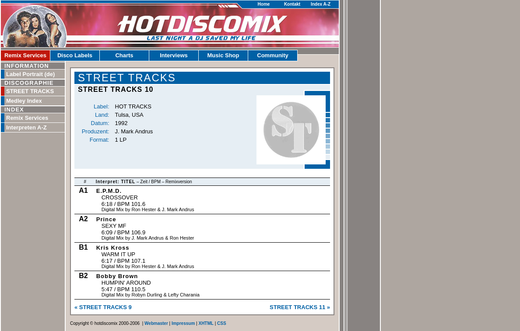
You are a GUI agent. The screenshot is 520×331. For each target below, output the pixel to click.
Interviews (174, 55)
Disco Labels (74, 55)
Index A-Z (320, 4)
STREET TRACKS (30, 91)
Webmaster (156, 323)
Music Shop (223, 55)
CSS (221, 323)
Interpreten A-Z (26, 127)
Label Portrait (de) (30, 74)
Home (264, 4)
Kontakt (292, 4)
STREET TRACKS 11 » (300, 307)
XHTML (205, 323)
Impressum (183, 323)
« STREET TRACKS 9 (103, 307)
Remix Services (25, 55)
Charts (124, 55)
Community (272, 55)
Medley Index (24, 101)
